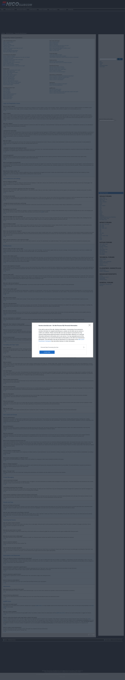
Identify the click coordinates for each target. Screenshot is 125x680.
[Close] (90, 325)
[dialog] (62, 340)
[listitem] (62, 347)
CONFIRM (47, 352)
